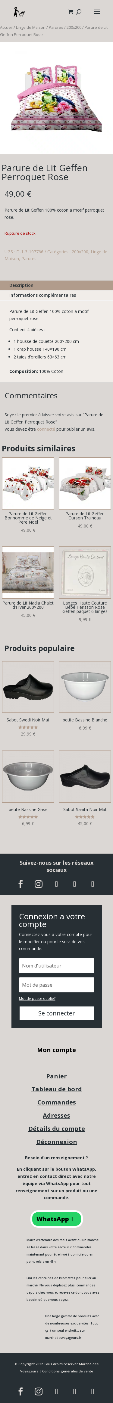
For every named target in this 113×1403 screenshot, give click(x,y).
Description (21, 285)
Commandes (56, 1102)
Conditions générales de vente (67, 1371)
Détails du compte (56, 1129)
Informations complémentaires (42, 295)
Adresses (56, 1115)
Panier (56, 1076)
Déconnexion (56, 1142)
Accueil (6, 27)
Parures (56, 27)
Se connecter (56, 1013)
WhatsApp (52, 1219)
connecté (46, 429)
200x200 (74, 27)
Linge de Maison (31, 27)
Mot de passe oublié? (37, 998)
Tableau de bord (56, 1089)
